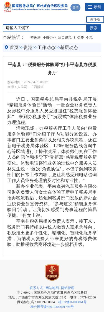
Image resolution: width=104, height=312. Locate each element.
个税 (89, 38)
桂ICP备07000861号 (72, 302)
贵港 (28, 47)
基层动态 (69, 47)
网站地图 (52, 288)
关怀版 (95, 19)
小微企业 (49, 38)
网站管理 (67, 288)
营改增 (35, 38)
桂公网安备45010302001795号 (52, 307)
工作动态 (46, 47)
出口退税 (65, 38)
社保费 (79, 38)
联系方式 (36, 288)
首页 (14, 47)
